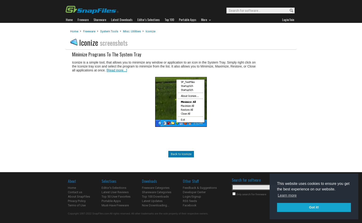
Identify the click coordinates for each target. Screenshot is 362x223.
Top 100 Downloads (155, 196)
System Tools (109, 31)
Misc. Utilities (132, 31)
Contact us (75, 192)
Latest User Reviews (115, 192)
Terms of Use (77, 205)
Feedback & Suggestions (200, 187)
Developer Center (194, 192)
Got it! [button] (314, 207)
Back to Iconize (181, 154)
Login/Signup (192, 196)
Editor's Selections (114, 187)
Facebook (189, 205)
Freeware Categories (155, 187)
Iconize (150, 31)
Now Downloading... (155, 205)
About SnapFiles (79, 196)
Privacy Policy (77, 201)
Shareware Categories (156, 192)
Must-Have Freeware (115, 205)
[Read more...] (116, 70)
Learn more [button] (287, 195)
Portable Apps (111, 201)
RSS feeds (190, 201)
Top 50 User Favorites (116, 196)
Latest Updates (152, 201)
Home (74, 31)
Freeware (89, 31)
